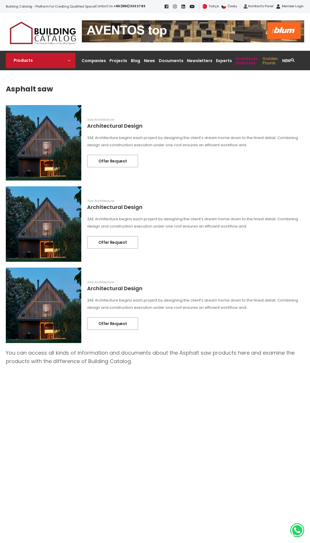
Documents (171, 61)
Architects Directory (246, 61)
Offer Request (112, 161)
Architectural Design (115, 125)
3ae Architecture (100, 119)
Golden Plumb (270, 61)
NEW (286, 61)
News (149, 61)
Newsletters (199, 61)
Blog (135, 61)
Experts (224, 61)
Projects (118, 61)
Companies (94, 61)
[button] (40, 60)
